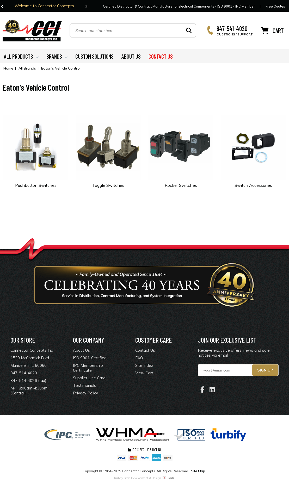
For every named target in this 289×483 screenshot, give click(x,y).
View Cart (144, 372)
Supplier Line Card (89, 377)
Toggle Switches (108, 185)
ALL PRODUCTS (21, 56)
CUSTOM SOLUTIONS (94, 56)
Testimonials (84, 385)
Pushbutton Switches (36, 185)
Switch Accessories (253, 185)
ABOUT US (131, 56)
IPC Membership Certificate (88, 368)
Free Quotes (275, 6)
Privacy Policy (85, 393)
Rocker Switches (181, 185)
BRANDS (56, 56)
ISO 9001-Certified (90, 357)
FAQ (139, 357)
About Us (81, 350)
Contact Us (145, 350)
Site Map (198, 471)
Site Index (144, 365)
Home (8, 68)
